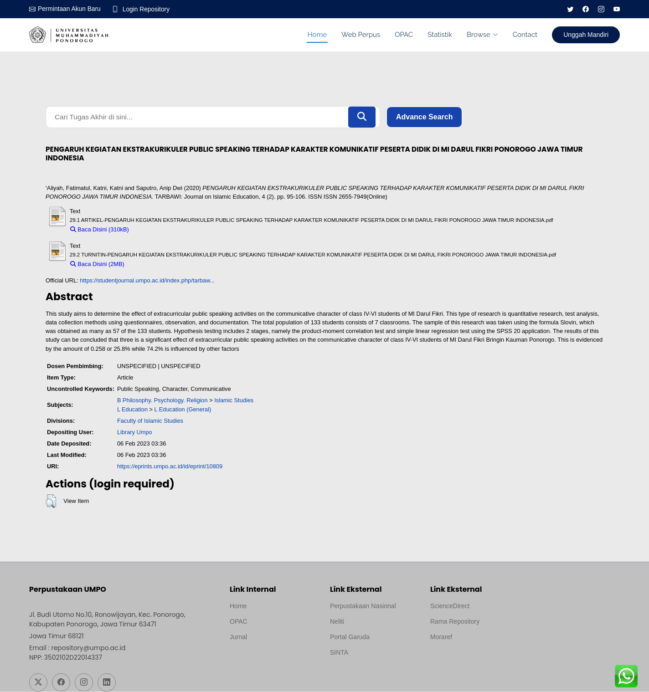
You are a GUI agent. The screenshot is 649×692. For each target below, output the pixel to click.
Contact (525, 35)
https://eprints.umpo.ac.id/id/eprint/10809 (169, 467)
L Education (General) (183, 409)
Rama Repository (454, 622)
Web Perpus (360, 35)
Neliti (337, 622)
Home (317, 35)
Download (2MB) (150, 264)
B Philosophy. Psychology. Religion (162, 401)
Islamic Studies (233, 401)
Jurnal (238, 637)
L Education (132, 409)
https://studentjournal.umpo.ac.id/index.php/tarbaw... (147, 281)
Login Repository (147, 9)
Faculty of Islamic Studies (150, 421)
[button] (51, 502)
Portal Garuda (350, 637)
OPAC (404, 35)
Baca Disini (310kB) (99, 229)
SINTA (339, 653)
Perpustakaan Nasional (363, 606)
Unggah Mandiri (585, 34)
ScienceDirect (449, 606)
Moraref (441, 637)
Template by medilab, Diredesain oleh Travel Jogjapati (261, 659)
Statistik (440, 35)
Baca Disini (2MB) (97, 264)
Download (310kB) (157, 229)
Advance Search (424, 117)
